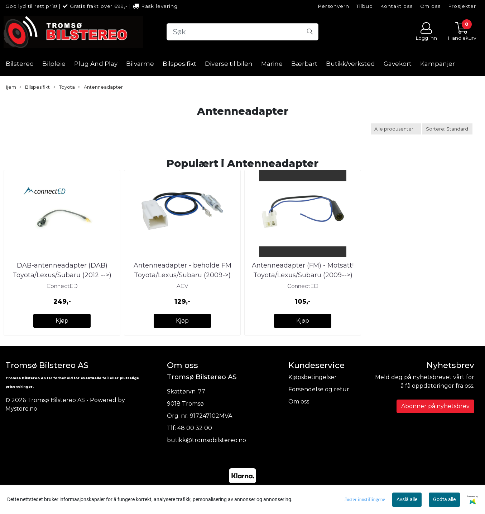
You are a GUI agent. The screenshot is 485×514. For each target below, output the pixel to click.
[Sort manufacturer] (396, 128)
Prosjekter (462, 6)
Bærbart (304, 63)
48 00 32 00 (194, 428)
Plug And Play (95, 63)
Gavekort (398, 63)
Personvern (333, 6)
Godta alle (444, 499)
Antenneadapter (100, 87)
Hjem (10, 87)
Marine (272, 63)
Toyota (64, 87)
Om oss (430, 6)
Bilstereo (20, 63)
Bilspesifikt (179, 63)
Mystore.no (21, 408)
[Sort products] (447, 128)
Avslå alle (407, 499)
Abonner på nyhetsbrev (435, 406)
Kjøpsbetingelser (312, 377)
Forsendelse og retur (318, 389)
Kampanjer (437, 63)
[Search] (243, 31)
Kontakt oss (396, 6)
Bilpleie (54, 63)
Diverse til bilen (229, 63)
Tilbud (364, 6)
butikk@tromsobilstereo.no (206, 440)
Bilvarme (140, 63)
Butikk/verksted (350, 63)
